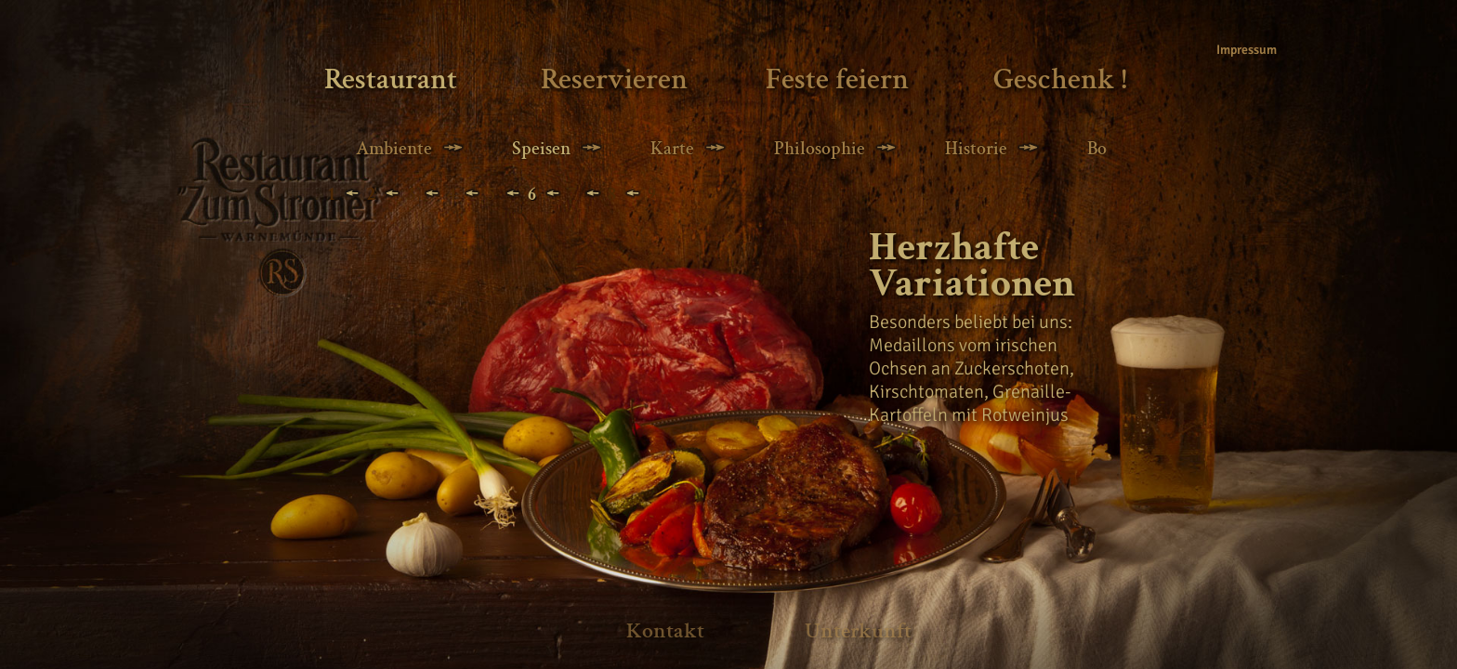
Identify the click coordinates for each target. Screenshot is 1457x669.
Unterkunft (858, 630)
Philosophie (819, 149)
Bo (1097, 149)
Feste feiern (837, 79)
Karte (672, 149)
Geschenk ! (1060, 79)
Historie (976, 149)
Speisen (541, 149)
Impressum (1241, 50)
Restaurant (390, 79)
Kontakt (665, 630)
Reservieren (614, 79)
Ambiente (394, 149)
